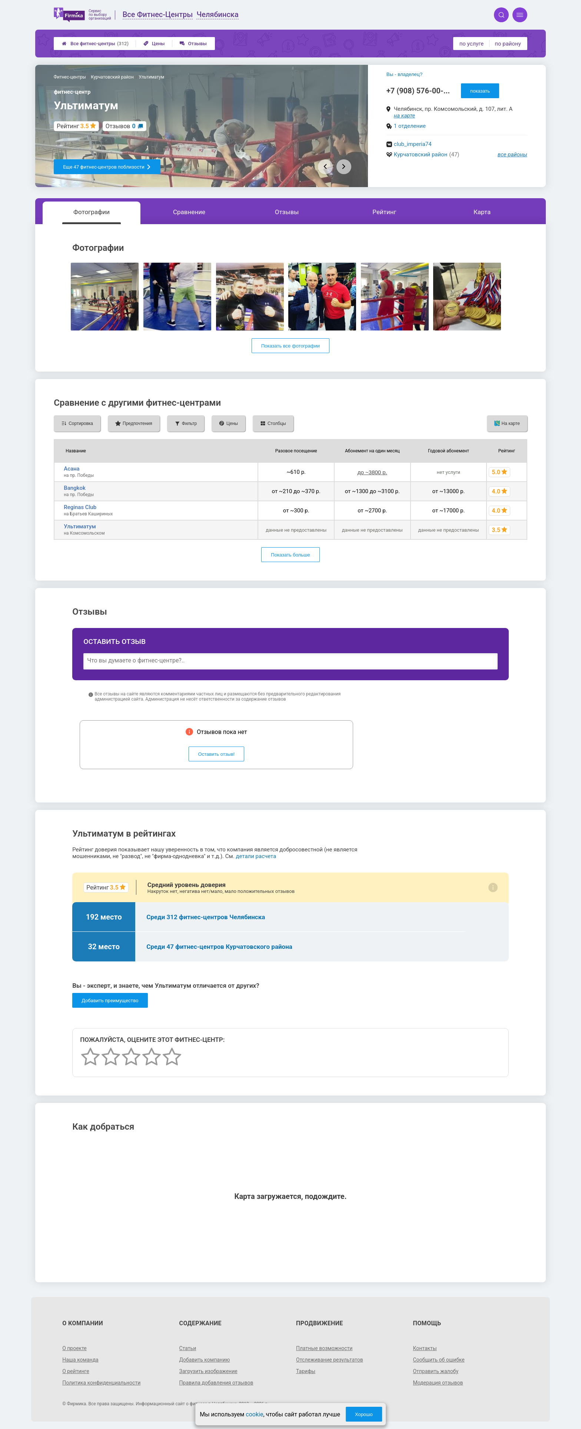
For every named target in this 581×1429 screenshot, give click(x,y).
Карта (482, 212)
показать (480, 91)
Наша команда (80, 1360)
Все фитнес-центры (95, 43)
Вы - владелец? (404, 74)
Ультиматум (80, 526)
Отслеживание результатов (329, 1360)
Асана (72, 468)
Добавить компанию (204, 1360)
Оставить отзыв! (216, 754)
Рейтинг (384, 212)
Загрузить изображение (208, 1371)
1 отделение (410, 126)
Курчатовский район (421, 154)
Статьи (187, 1348)
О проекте (74, 1348)
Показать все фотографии (290, 346)
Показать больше (290, 555)
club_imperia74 (413, 144)
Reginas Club (80, 507)
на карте (404, 115)
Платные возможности (324, 1348)
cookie (254, 1414)
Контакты (424, 1348)
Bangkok (75, 488)
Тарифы (305, 1371)
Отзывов (121, 126)
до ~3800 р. (372, 472)
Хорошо (364, 1414)
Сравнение (189, 212)
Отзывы (193, 43)
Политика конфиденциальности (101, 1383)
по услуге (471, 43)
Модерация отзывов (438, 1383)
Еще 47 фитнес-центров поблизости (107, 167)
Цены (154, 43)
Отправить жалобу (435, 1371)
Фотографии (91, 212)
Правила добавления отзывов (216, 1383)
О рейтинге (75, 1371)
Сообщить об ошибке (438, 1360)
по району (508, 43)
